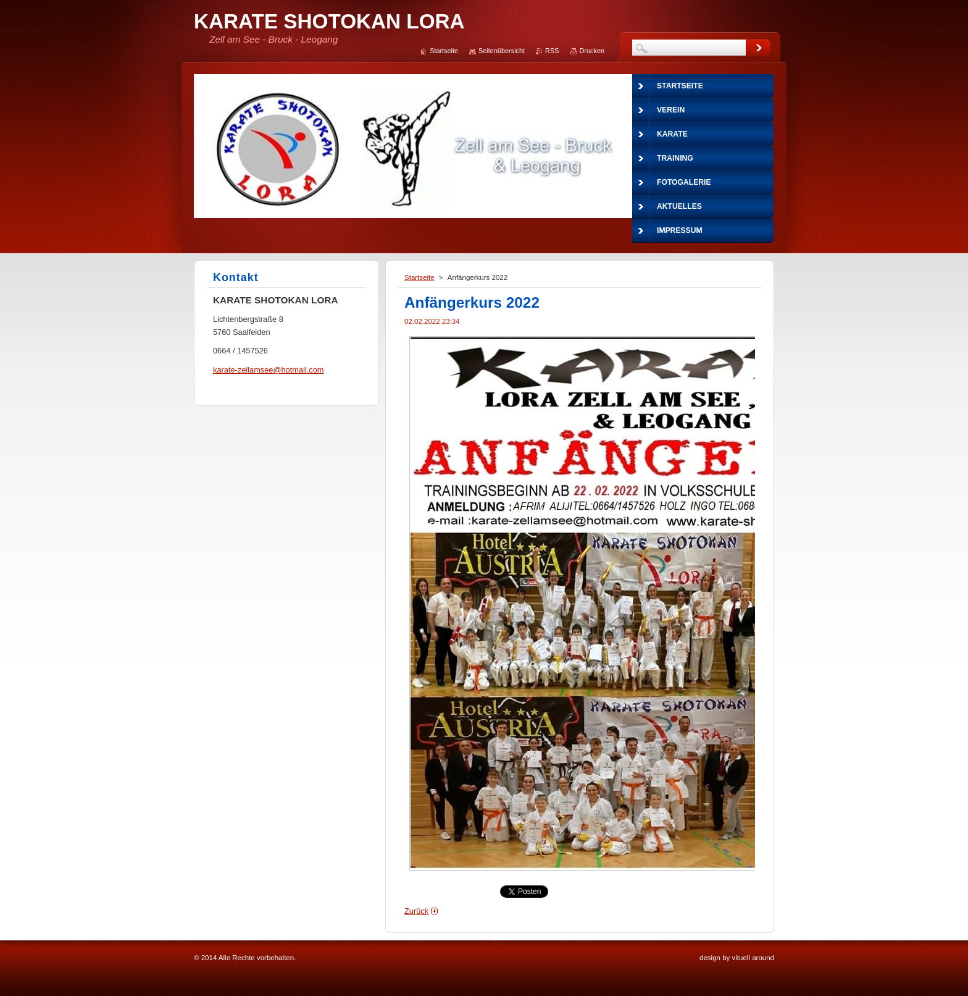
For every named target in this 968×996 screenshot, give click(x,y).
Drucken (592, 50)
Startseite (419, 277)
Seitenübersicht (501, 50)
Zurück (416, 911)
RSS (552, 50)
